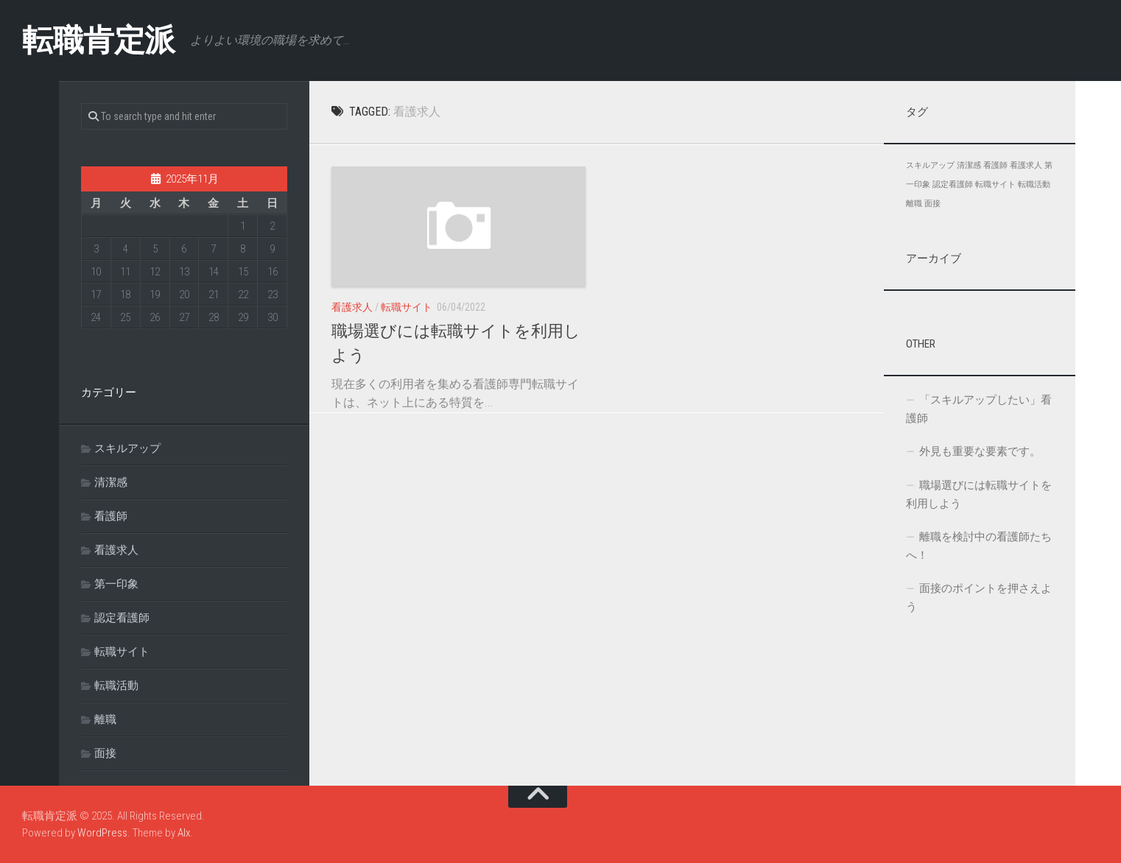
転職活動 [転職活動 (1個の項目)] (1034, 184)
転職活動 (116, 685)
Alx (184, 832)
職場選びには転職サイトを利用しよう (979, 494)
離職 (105, 719)
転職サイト (406, 307)
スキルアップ (127, 448)
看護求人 (352, 307)
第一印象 (116, 584)
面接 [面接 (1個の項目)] (932, 203)
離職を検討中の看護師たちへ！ (979, 546)
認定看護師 (122, 617)
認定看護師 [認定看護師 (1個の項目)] (952, 184)
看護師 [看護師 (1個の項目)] (995, 165)
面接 (105, 753)
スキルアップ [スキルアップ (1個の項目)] (930, 165)
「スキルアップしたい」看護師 (979, 409)
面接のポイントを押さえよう (979, 597)
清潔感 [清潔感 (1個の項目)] (969, 165)
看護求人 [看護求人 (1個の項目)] (1026, 165)
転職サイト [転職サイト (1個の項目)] (995, 184)
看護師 (110, 516)
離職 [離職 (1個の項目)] (914, 203)
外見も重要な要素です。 (980, 451)
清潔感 (110, 482)
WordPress (102, 832)
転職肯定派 (98, 40)
